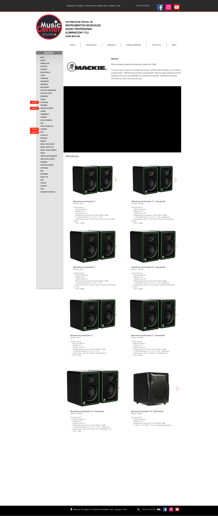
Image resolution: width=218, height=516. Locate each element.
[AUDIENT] (43, 69)
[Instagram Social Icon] (168, 7)
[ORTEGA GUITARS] (46, 165)
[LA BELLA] (44, 135)
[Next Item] (115, 180)
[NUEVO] (35, 102)
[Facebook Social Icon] (160, 7)
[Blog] (159, 509)
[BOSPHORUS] (45, 72)
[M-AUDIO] (43, 138)
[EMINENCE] (44, 96)
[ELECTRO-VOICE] (46, 93)
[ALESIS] (43, 60)
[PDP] (41, 171)
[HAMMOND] (44, 114)
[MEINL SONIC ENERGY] (48, 150)
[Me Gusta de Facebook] (45, 509)
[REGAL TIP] (44, 177)
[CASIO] (42, 75)
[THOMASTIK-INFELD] (47, 192)
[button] (40, 132)
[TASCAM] (43, 186)
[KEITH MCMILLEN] (46, 126)
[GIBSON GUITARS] (46, 108)
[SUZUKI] (43, 183)
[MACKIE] (43, 141)
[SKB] (42, 180)
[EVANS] (43, 99)
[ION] (41, 123)
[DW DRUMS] (44, 87)
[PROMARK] (44, 174)
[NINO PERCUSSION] (48, 159)
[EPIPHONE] (44, 102)
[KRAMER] (43, 129)
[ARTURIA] (43, 66)
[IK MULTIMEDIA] (46, 120)
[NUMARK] (43, 162)
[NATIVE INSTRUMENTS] (48, 156)
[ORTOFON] (44, 168)
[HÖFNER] (43, 117)
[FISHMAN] (43, 105)
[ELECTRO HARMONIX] (48, 90)
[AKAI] (42, 57)
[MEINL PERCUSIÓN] (47, 144)
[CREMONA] (44, 78)
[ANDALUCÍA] (44, 63)
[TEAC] (42, 189)
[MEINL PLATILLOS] (47, 147)
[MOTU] (43, 153)
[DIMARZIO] (44, 84)
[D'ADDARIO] (44, 81)
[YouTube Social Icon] (177, 7)
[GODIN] (43, 111)
